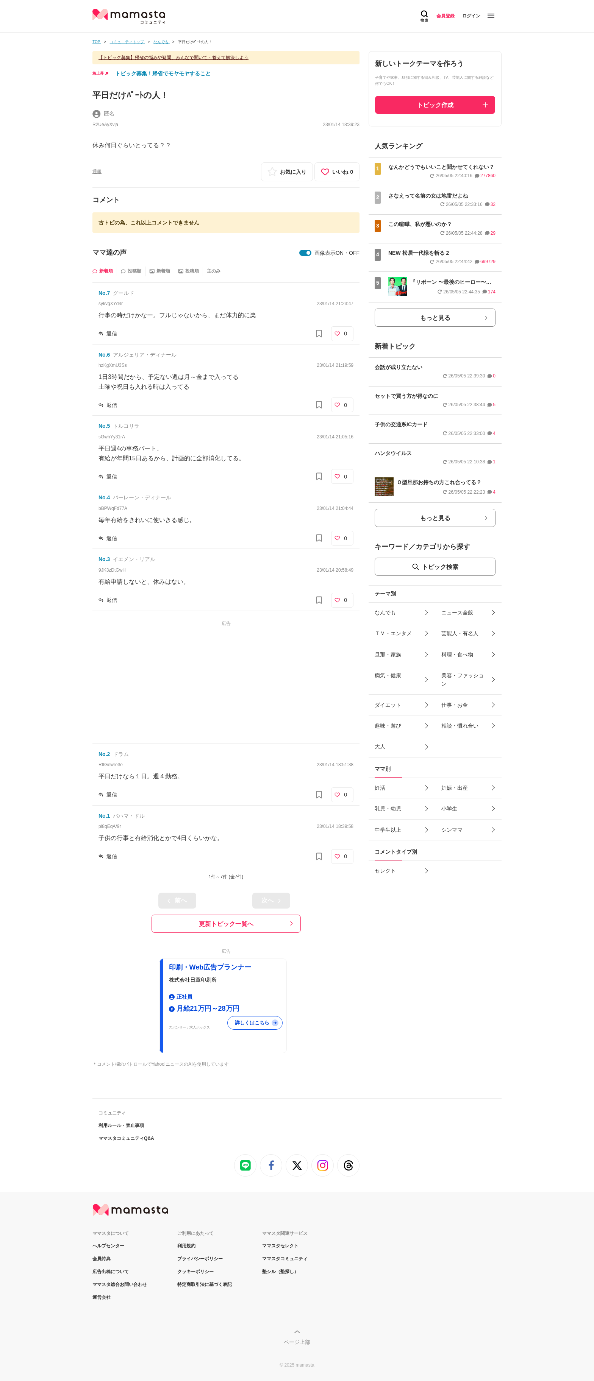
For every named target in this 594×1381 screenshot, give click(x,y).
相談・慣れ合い (459, 726)
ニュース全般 (457, 612)
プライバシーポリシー (200, 1258)
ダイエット (388, 705)
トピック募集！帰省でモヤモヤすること (163, 73)
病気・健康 (388, 675)
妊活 (380, 788)
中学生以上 (388, 830)
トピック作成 (435, 105)
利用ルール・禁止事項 (121, 1125)
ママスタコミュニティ (285, 1258)
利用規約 (186, 1246)
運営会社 (101, 1297)
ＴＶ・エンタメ (393, 633)
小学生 (449, 809)
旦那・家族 (388, 655)
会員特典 (101, 1258)
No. (104, 293)
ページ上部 (297, 1342)
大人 (380, 746)
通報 (97, 171)
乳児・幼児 (388, 809)
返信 (111, 333)
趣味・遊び (388, 726)
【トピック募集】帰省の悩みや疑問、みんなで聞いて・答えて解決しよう (173, 57)
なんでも (385, 612)
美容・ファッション (462, 679)
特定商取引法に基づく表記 (204, 1284)
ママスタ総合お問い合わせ (119, 1284)
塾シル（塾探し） (280, 1271)
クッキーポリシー (195, 1271)
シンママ (452, 830)
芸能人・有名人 (459, 633)
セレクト (385, 871)
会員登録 (445, 16)
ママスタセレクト (280, 1246)
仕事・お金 (454, 705)
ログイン (471, 16)
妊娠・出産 (454, 788)
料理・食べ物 (457, 655)
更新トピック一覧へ (226, 924)
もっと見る (435, 318)
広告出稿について (110, 1271)
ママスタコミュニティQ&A (126, 1138)
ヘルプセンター (108, 1246)
